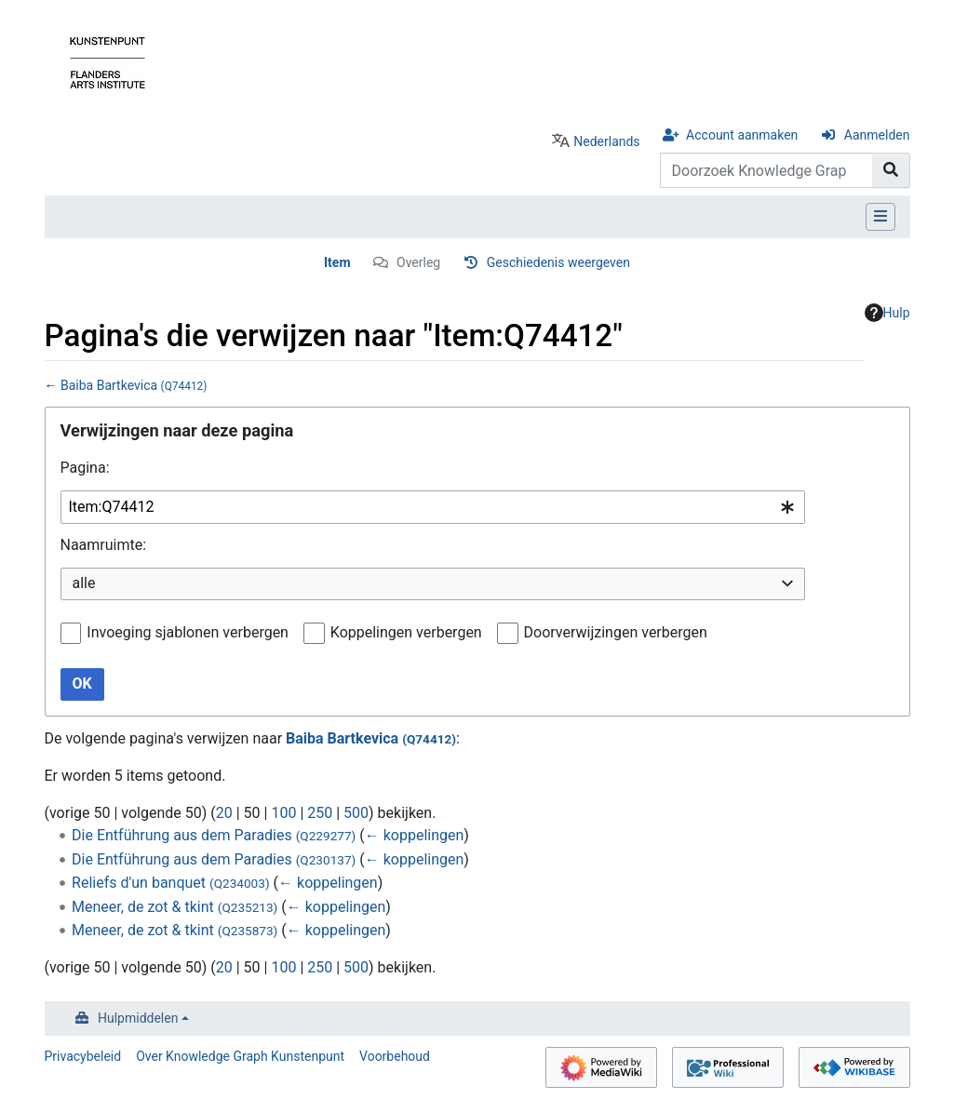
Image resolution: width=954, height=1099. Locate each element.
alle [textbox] (84, 583)
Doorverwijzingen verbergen (615, 632)
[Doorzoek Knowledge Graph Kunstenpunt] (766, 170)
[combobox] (432, 507)
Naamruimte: (103, 545)
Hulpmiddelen (138, 1018)
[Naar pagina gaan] (891, 170)
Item (337, 262)
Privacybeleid (83, 1056)
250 (319, 813)
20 (224, 813)
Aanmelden (877, 134)
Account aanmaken (742, 134)
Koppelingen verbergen (406, 632)
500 (356, 813)
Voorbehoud (394, 1056)
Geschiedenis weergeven (558, 262)
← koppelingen (414, 835)
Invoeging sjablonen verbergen (188, 632)
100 (283, 813)
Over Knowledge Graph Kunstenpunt (240, 1056)
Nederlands (606, 141)
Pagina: (85, 467)
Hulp (887, 312)
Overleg (418, 262)
